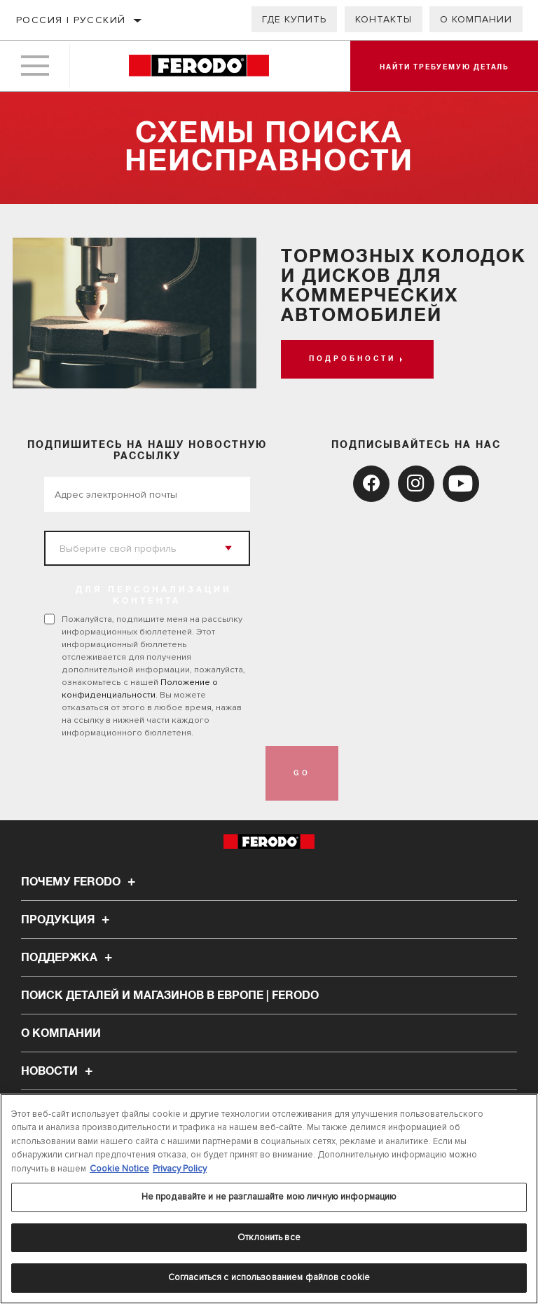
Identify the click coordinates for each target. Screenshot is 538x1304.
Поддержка (68, 957)
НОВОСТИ (59, 1071)
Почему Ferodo (80, 882)
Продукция (67, 919)
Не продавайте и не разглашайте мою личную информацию (269, 1196)
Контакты (383, 19)
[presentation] (150, 773)
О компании (476, 19)
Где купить (294, 19)
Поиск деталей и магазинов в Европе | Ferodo (170, 995)
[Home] (198, 66)
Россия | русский (70, 20)
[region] (269, 1199)
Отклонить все (269, 1237)
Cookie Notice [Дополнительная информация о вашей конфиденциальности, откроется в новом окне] (119, 1168)
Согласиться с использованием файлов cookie (269, 1277)
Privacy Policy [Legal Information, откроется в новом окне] (180, 1168)
